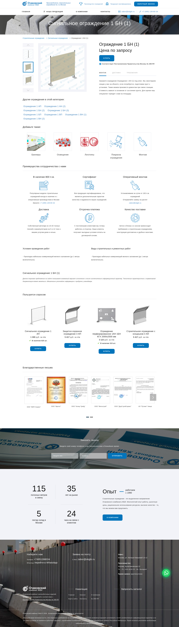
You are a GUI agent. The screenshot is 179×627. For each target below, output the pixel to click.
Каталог (83, 595)
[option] (62, 67)
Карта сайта (73, 599)
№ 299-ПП (95, 599)
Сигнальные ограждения (58, 38)
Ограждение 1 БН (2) (34, 110)
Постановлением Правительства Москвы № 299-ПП (41, 600)
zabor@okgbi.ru (126, 11)
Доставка (116, 73)
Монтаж (102, 73)
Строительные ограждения (33, 38)
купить (38, 348)
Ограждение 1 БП (32, 114)
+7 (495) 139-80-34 (148, 11)
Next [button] (28, 90)
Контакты (105, 11)
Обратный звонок (146, 4)
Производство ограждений (93, 4)
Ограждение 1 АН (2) (55, 106)
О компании (82, 11)
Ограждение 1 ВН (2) (34, 119)
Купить (106, 58)
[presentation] (153, 397)
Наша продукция (53, 11)
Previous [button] (28, 45)
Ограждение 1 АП (32, 106)
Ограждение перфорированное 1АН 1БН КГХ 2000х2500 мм (106, 334)
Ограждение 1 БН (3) (58, 110)
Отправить (117, 456)
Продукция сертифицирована (121, 4)
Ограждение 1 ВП (53, 114)
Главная (26, 11)
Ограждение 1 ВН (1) (76, 114)
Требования (132, 73)
